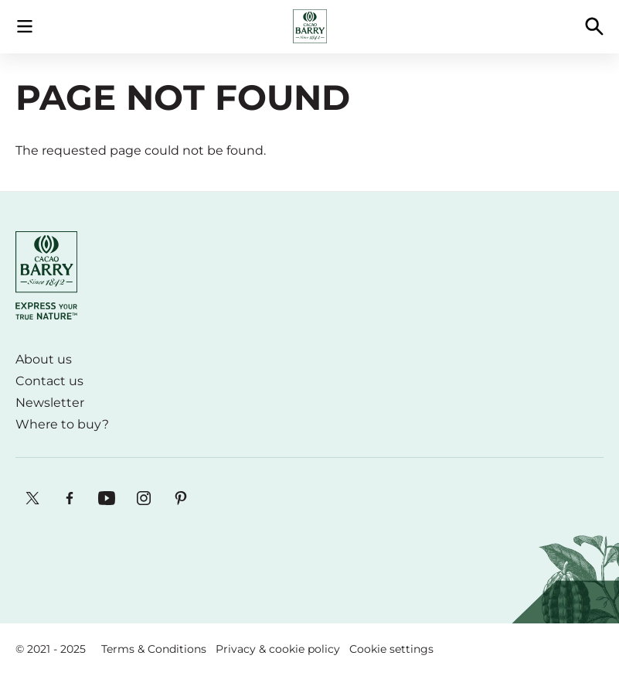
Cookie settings (391, 649)
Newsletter (49, 402)
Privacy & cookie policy (278, 649)
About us (43, 359)
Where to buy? (62, 424)
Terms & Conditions (153, 649)
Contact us (49, 381)
